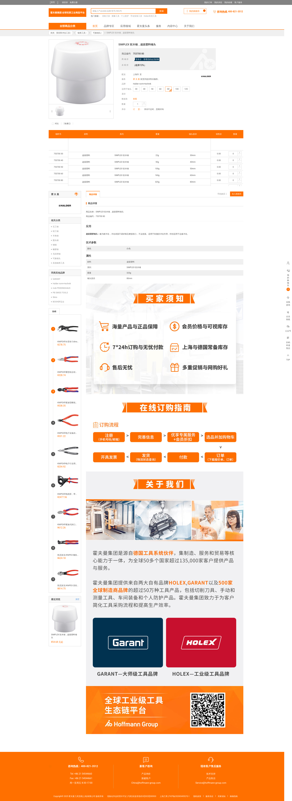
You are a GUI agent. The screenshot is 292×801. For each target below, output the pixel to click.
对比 (57, 123)
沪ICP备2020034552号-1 (178, 796)
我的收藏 (228, 2)
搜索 (161, 11)
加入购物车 (237, 194)
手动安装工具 (136, 16)
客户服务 (238, 2)
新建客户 (146, 778)
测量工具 (115, 16)
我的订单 (208, 2)
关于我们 (189, 26)
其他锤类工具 (58, 263)
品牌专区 (109, 26)
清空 (77, 599)
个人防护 (125, 16)
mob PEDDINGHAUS (61, 288)
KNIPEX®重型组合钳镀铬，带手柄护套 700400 (68, 372)
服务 (158, 26)
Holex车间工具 (150, 16)
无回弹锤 (57, 254)
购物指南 (234, 796)
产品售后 (210, 778)
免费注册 (74, 2)
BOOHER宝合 (58, 302)
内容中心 (172, 26)
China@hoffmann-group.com (146, 783)
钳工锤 (56, 231)
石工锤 (56, 227)
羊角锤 (56, 236)
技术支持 (210, 773)
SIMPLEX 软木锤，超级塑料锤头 (64, 636)
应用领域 (125, 26)
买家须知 (221, 796)
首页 (95, 26)
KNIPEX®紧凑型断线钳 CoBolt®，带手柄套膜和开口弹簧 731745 (68, 402)
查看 (135, 99)
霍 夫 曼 (136, 79)
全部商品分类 (67, 26)
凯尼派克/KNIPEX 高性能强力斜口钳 (68, 585)
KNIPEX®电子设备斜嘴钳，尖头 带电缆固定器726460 (68, 433)
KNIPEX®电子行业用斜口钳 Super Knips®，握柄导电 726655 (68, 463)
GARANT (56, 279)
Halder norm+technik (142, 84)
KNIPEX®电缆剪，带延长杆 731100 (68, 494)
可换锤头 (57, 258)
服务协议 (209, 796)
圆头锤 (56, 240)
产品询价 (146, 773)
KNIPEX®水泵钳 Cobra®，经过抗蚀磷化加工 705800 (68, 342)
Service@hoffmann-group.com (210, 783)
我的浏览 (218, 2)
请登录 (65, 2)
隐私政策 (197, 796)
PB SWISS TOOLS (60, 293)
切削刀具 (106, 16)
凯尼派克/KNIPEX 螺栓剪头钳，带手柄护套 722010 (68, 555)
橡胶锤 (56, 249)
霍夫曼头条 (143, 26)
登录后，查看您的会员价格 (147, 59)
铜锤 (55, 245)
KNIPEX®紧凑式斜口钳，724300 (68, 524)
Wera (55, 297)
